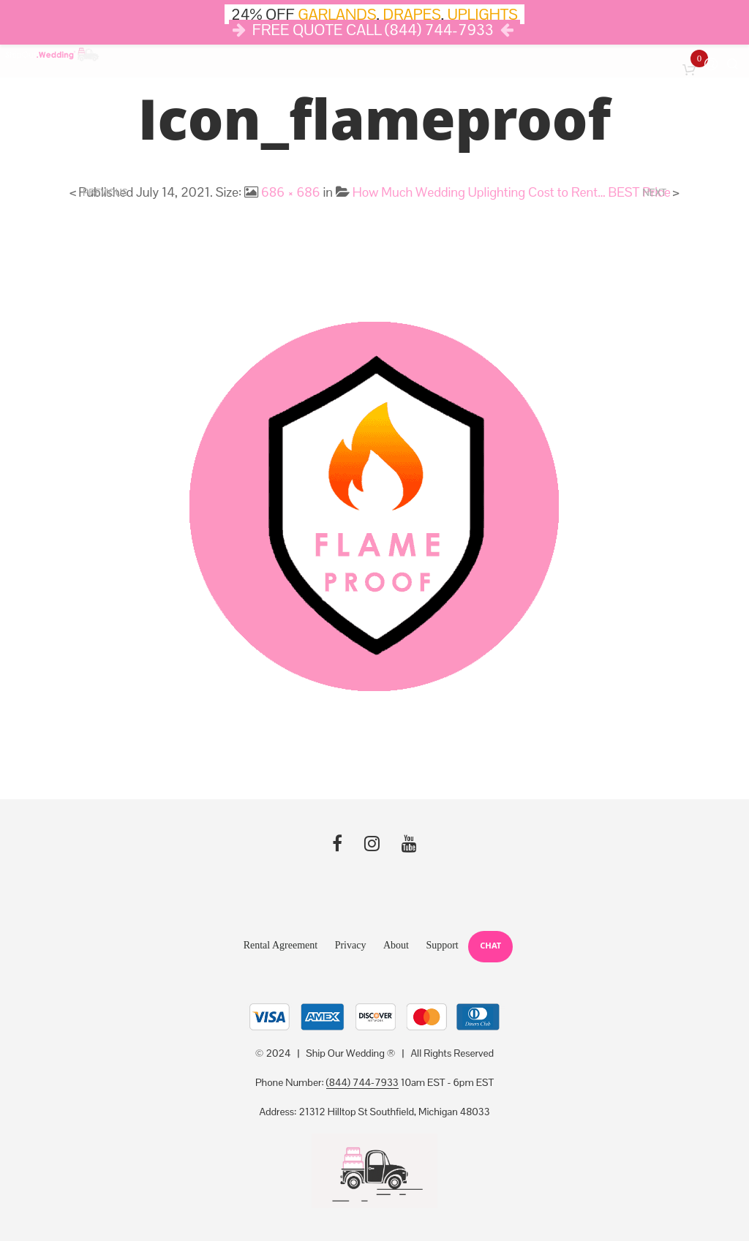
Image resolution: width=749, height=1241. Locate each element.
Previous (105, 192)
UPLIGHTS (483, 14)
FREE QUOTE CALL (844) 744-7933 (373, 29)
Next (654, 192)
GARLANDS (337, 14)
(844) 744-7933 (362, 1083)
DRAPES (412, 14)
